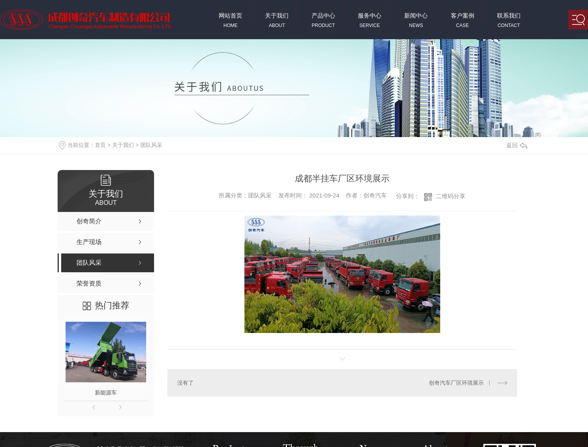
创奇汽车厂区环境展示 (456, 382)
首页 (100, 145)
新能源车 (106, 392)
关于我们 (123, 145)
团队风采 (151, 145)
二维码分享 (450, 196)
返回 (516, 145)
